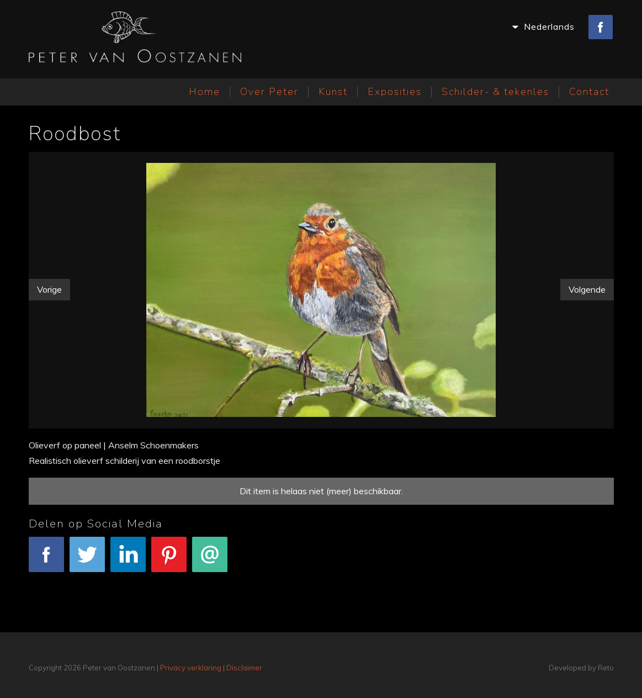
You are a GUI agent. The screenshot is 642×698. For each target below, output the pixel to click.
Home (204, 91)
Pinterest (169, 560)
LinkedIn (128, 560)
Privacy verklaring (190, 667)
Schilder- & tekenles (495, 91)
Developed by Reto (581, 667)
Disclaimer (244, 667)
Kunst (333, 91)
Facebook (46, 560)
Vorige (49, 289)
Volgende (587, 289)
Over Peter (269, 91)
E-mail (209, 560)
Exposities (395, 91)
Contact (589, 91)
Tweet (87, 560)
